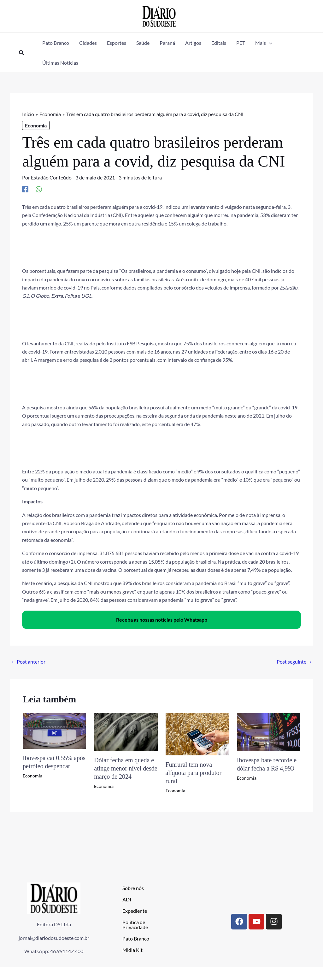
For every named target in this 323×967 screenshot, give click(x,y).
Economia (36, 125)
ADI (126, 899)
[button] (22, 53)
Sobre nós (133, 888)
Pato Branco (135, 938)
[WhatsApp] (39, 188)
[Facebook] (25, 188)
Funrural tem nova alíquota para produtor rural (194, 772)
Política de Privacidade (135, 924)
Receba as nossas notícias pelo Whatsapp (161, 620)
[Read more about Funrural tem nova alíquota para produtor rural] (197, 733)
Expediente (134, 911)
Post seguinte (294, 662)
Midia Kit (132, 950)
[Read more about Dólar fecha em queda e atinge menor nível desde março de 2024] (125, 731)
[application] (269, 43)
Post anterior (28, 662)
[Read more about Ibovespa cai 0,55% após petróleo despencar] (54, 730)
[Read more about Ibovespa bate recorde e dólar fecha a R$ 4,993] (268, 731)
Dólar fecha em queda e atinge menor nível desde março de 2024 (125, 768)
